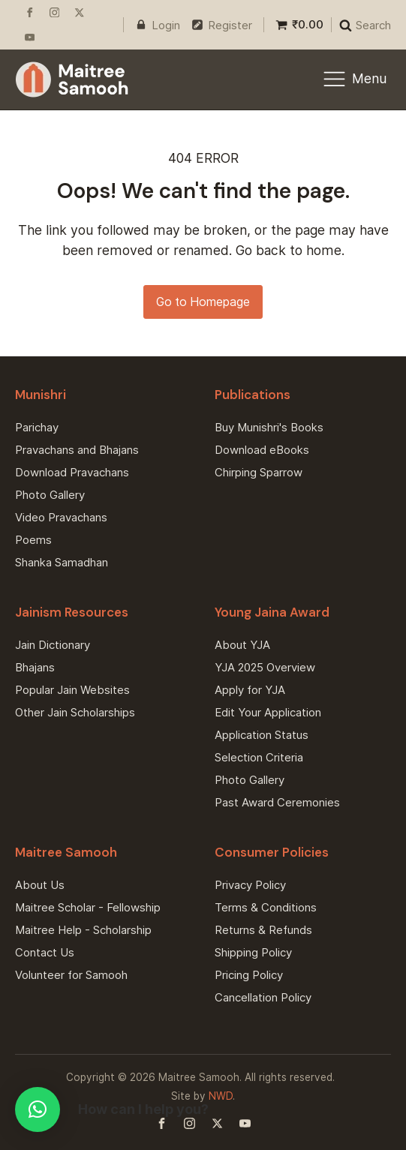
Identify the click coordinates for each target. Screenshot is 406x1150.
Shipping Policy (253, 952)
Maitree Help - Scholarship (83, 930)
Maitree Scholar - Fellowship (88, 907)
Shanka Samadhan (61, 562)
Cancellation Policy (263, 997)
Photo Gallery (50, 495)
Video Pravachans (61, 517)
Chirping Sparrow (258, 472)
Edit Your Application (268, 712)
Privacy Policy (250, 885)
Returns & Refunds (263, 930)
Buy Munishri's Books (269, 427)
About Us (40, 885)
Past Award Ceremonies (277, 802)
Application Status (261, 735)
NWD (221, 1096)
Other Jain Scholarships (75, 712)
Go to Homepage (203, 302)
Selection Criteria (259, 757)
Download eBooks (262, 450)
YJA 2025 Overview (265, 667)
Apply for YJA (250, 690)
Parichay (37, 427)
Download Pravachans (72, 472)
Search (373, 25)
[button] (37, 1109)
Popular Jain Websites (72, 690)
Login (166, 25)
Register (230, 25)
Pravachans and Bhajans (77, 450)
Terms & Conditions (266, 907)
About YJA (242, 645)
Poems (33, 540)
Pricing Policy (249, 975)
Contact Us (44, 952)
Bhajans (35, 667)
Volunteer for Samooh (71, 975)
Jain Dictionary (52, 645)
